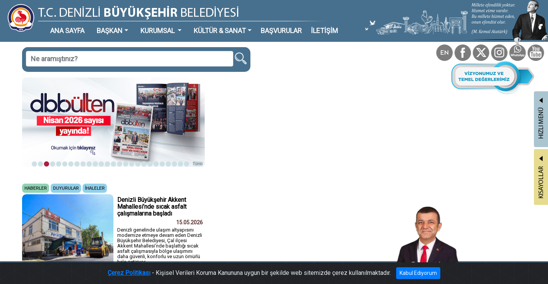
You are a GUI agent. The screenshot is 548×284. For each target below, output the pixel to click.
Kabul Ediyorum (418, 273)
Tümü (198, 164)
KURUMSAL (158, 31)
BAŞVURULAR (281, 31)
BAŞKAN (110, 31)
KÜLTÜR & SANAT (220, 31)
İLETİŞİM (324, 31)
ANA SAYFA (67, 31)
